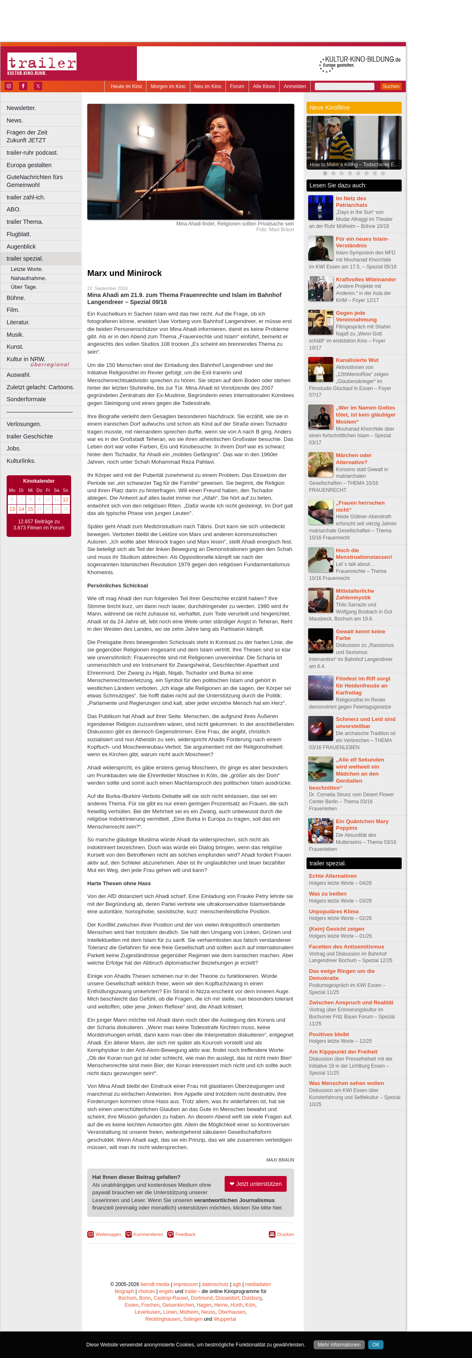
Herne (221, 1305)
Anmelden (295, 86)
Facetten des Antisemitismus (346, 947)
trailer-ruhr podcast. (32, 152)
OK (375, 1345)
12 (65, 500)
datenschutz (215, 1284)
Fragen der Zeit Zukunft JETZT (45, 136)
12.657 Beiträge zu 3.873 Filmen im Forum (38, 525)
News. (15, 120)
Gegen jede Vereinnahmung (356, 316)
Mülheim (189, 1312)
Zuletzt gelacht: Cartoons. (40, 387)
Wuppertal (225, 1319)
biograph (124, 1291)
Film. (13, 310)
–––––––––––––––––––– (40, 411)
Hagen (204, 1305)
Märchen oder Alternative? (353, 458)
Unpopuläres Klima (334, 911)
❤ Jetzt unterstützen (256, 1184)
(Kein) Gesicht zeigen (336, 929)
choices (146, 1291)
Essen (132, 1305)
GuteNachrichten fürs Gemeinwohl (35, 181)
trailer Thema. (25, 221)
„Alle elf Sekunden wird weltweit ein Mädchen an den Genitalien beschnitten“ (346, 773)
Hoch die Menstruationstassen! (364, 553)
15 (30, 509)
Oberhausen (231, 1312)
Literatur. (18, 322)
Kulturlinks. (21, 460)
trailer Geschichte (30, 436)
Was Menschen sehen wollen (346, 1083)
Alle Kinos (264, 86)
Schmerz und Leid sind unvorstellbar (365, 722)
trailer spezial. (25, 258)
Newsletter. (21, 108)
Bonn (145, 1298)
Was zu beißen (328, 894)
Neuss (208, 1312)
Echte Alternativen (333, 876)
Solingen (193, 1319)
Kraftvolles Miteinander (366, 279)
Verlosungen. (24, 424)
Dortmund (202, 1298)
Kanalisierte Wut (357, 360)
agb (237, 1284)
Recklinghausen (162, 1319)
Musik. (15, 334)
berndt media (155, 1284)
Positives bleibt (329, 1034)
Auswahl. (19, 374)
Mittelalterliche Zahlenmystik (355, 594)
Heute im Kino (126, 86)
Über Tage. (24, 287)
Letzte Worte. (27, 269)
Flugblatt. (19, 234)
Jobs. (14, 448)
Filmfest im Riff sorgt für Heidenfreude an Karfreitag (363, 685)
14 (21, 509)
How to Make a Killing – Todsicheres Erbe (355, 165)
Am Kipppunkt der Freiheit (343, 1052)
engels (166, 1291)
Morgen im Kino (168, 86)
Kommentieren (148, 1234)
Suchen (391, 86)
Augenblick (21, 246)
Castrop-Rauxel (170, 1298)
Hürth (236, 1305)
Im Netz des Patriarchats (351, 201)
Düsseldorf (227, 1298)
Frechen (150, 1305)
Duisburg (252, 1298)
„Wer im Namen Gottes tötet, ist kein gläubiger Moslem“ (365, 415)
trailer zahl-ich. (26, 197)
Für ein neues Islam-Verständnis (362, 242)
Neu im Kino (207, 86)
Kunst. (15, 346)
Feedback (185, 1234)
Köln (250, 1305)
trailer (190, 1291)
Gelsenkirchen (178, 1305)
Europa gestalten (29, 165)
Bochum (127, 1298)
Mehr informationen (339, 1345)
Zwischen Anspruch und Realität (351, 1002)
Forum (237, 86)
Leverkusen (148, 1312)
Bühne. (16, 298)
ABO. (14, 209)
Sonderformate (26, 399)
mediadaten (258, 1284)
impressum (186, 1284)
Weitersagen (108, 1234)
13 (12, 509)
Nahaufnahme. (29, 278)
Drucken (285, 1234)
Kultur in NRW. (26, 359)
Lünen (170, 1312)
